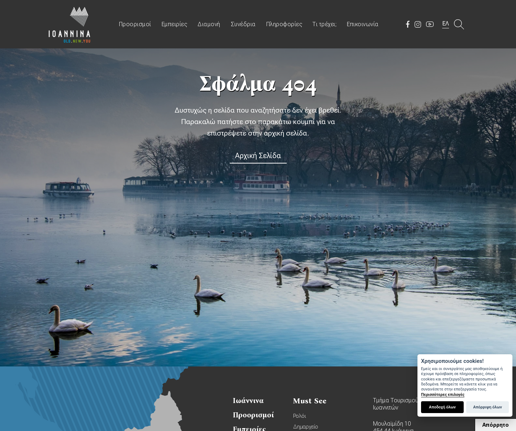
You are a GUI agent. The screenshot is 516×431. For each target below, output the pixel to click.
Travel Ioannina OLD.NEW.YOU (69, 24)
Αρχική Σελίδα (258, 155)
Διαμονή (208, 24)
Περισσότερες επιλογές (442, 394)
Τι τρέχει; (324, 24)
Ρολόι (299, 416)
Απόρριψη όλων (487, 407)
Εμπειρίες (174, 24)
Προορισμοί (135, 24)
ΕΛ (445, 23)
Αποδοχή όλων (442, 407)
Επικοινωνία (363, 24)
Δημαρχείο (305, 426)
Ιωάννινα (248, 400)
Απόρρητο (495, 425)
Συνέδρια (243, 24)
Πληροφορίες (284, 24)
